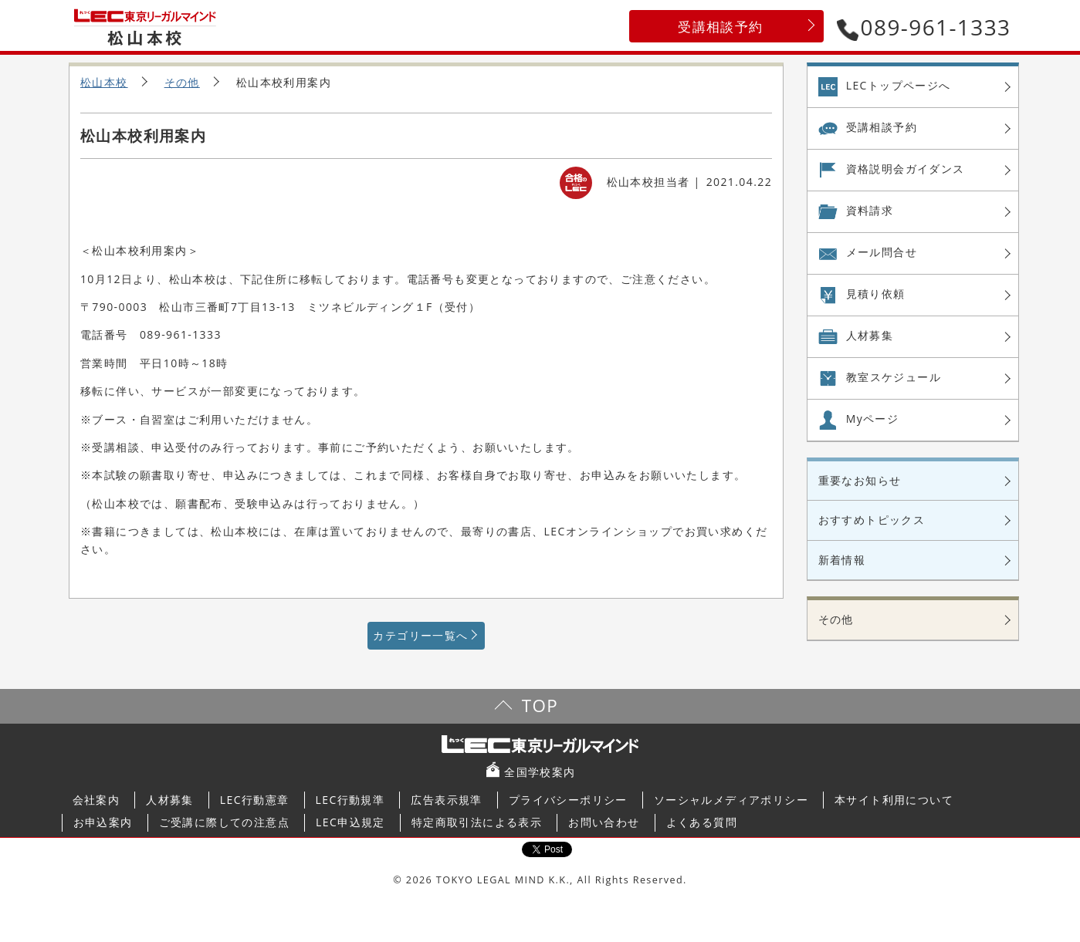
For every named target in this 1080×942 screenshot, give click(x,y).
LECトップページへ (898, 85)
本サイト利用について (894, 799)
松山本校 (104, 82)
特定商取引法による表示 (476, 822)
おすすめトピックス (872, 519)
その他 (182, 82)
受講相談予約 (720, 26)
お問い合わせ (603, 822)
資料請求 (870, 210)
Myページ (872, 418)
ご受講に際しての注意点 (224, 822)
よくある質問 (701, 822)
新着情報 (842, 559)
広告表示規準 (446, 799)
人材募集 (870, 335)
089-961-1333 (924, 27)
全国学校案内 (539, 772)
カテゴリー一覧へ (420, 635)
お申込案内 (103, 822)
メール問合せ (881, 252)
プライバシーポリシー (568, 799)
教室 (893, 377)
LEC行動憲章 (254, 799)
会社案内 (96, 799)
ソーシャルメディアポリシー (731, 799)
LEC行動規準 (350, 799)
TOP (540, 705)
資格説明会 (905, 168)
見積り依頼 (876, 293)
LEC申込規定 (350, 822)
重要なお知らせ (860, 480)
